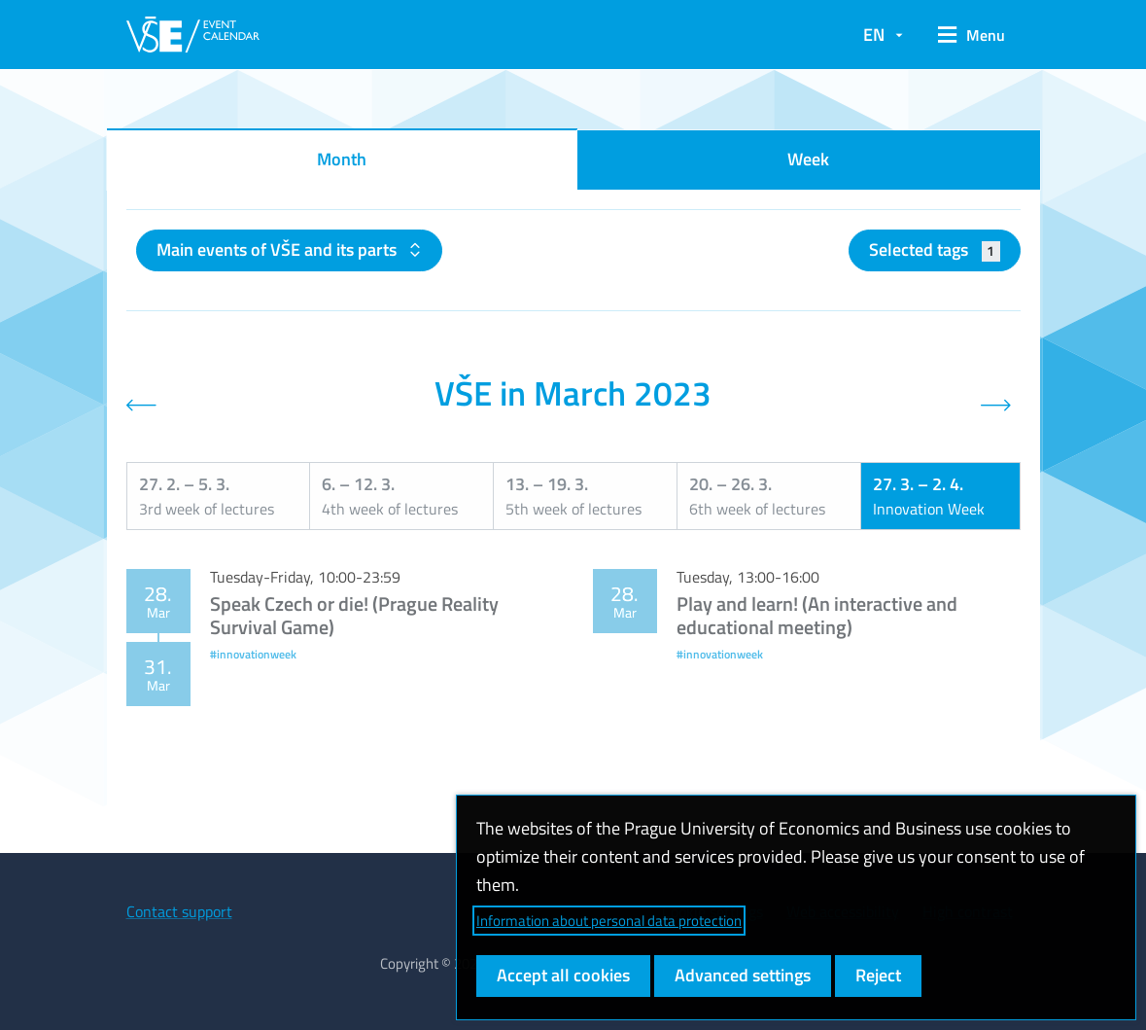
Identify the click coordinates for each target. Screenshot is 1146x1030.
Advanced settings (743, 975)
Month (341, 159)
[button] (971, 35)
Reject (878, 975)
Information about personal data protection (609, 920)
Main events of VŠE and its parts (278, 249)
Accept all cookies (563, 975)
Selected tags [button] (934, 249)
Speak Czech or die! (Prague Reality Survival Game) (354, 615)
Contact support (179, 911)
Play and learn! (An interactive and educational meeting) (817, 615)
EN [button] (874, 34)
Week (808, 159)
